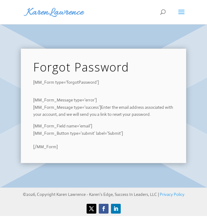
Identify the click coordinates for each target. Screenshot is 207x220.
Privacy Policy (172, 194)
